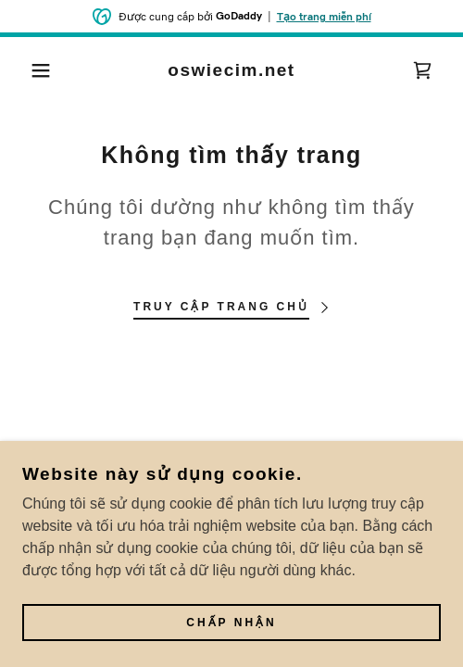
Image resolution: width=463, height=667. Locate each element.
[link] (232, 71)
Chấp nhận (231, 623)
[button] (33, 70)
